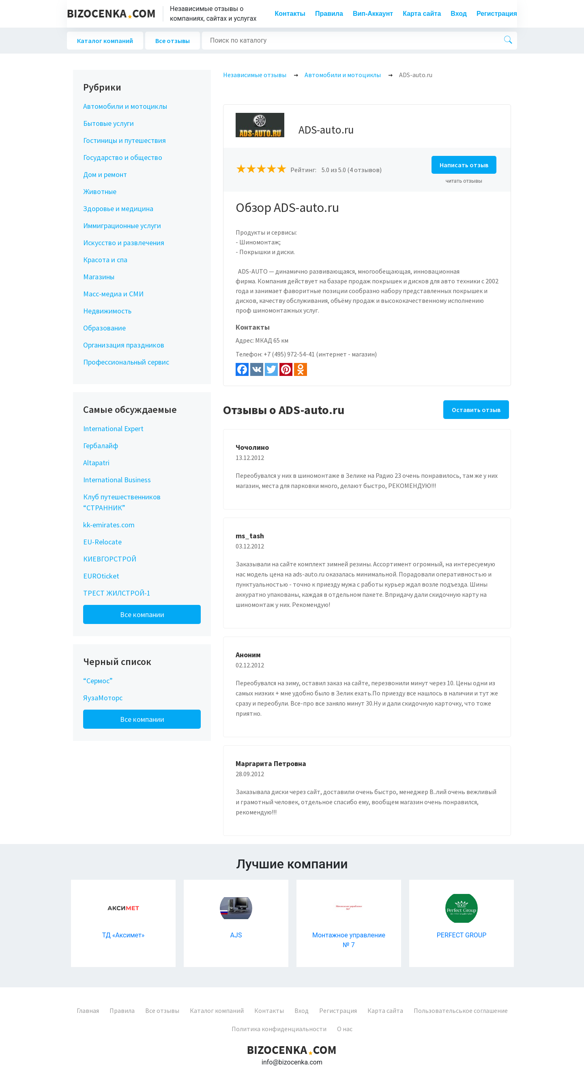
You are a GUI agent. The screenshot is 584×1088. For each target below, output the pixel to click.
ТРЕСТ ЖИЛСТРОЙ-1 (116, 593)
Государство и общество (122, 157)
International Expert (113, 428)
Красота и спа (105, 259)
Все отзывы (172, 41)
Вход (459, 13)
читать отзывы (464, 181)
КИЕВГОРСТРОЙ (109, 558)
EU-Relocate (102, 541)
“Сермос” (98, 680)
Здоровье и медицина (118, 208)
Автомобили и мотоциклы (125, 106)
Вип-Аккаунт (373, 13)
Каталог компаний (105, 41)
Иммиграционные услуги (122, 225)
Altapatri (96, 462)
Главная (88, 1010)
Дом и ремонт (105, 174)
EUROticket (101, 576)
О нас (344, 1029)
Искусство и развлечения (123, 242)
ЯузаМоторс (102, 697)
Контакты (290, 13)
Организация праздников (123, 345)
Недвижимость (107, 310)
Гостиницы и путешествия (124, 140)
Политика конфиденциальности (279, 1029)
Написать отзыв (464, 165)
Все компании (142, 614)
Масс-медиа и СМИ (113, 293)
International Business (117, 479)
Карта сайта (422, 13)
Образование (104, 327)
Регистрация (497, 13)
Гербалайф (100, 445)
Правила (329, 13)
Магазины (98, 276)
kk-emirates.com (109, 524)
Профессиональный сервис (126, 362)
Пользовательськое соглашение (461, 1010)
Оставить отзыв (476, 410)
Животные (99, 191)
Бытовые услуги (108, 123)
